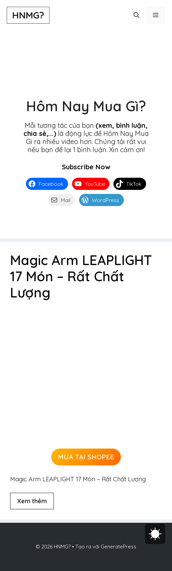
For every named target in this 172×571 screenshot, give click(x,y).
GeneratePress (118, 546)
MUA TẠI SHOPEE (86, 457)
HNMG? (28, 15)
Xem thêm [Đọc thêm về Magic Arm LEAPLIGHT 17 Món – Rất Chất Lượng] (32, 501)
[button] (136, 15)
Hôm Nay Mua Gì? (86, 106)
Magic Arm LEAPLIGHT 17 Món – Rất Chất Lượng (81, 276)
